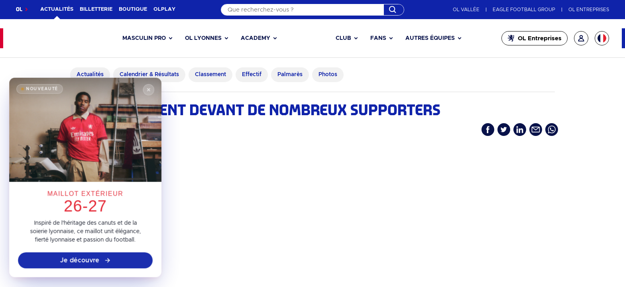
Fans (378, 38)
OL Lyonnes (203, 38)
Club (343, 38)
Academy (255, 38)
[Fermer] (145, 101)
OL (19, 9)
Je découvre (85, 264)
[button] (147, 38)
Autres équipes (430, 38)
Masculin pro (144, 38)
